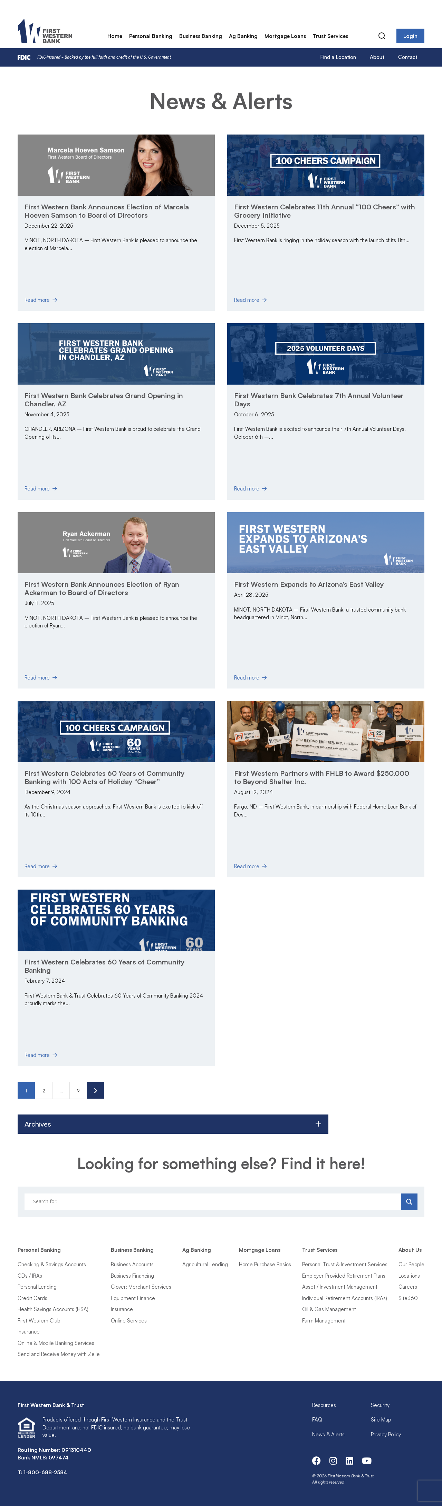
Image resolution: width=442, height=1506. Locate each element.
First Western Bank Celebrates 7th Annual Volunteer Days (319, 399)
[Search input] (213, 1201)
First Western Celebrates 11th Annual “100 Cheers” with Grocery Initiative (324, 210)
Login (410, 36)
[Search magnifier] (409, 1201)
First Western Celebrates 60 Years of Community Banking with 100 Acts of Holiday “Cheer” (105, 777)
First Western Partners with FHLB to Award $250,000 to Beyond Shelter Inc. (321, 777)
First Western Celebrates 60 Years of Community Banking (105, 966)
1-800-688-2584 (45, 1472)
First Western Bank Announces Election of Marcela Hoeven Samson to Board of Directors (107, 210)
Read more (40, 300)
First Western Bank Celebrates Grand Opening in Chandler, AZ (104, 399)
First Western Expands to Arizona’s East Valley (309, 584)
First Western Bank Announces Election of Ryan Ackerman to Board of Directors (102, 588)
